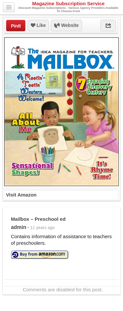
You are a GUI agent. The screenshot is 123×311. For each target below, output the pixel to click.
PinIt (16, 26)
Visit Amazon (21, 194)
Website (66, 26)
